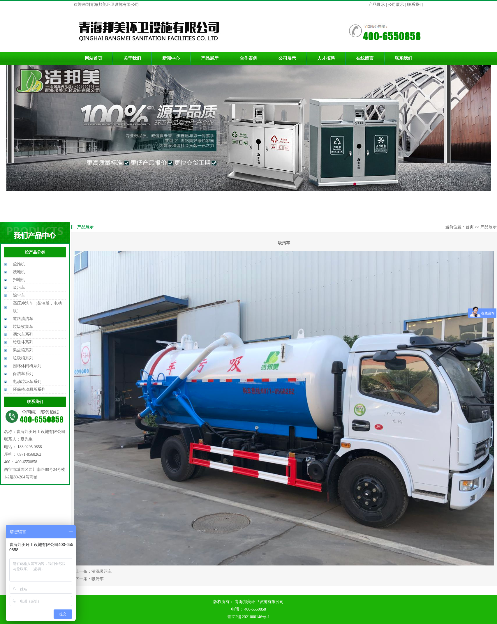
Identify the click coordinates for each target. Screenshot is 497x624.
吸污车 (19, 287)
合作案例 (248, 58)
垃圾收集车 (23, 326)
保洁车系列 (23, 374)
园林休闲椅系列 (27, 366)
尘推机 (19, 264)
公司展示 (395, 4)
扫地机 (19, 279)
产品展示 (377, 4)
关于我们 (132, 58)
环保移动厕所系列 (29, 389)
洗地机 (19, 272)
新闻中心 (171, 58)
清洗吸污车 (101, 571)
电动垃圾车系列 (27, 381)
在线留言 (364, 58)
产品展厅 (209, 58)
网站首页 (93, 58)
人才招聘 (326, 58)
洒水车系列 (23, 334)
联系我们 (415, 4)
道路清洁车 (23, 319)
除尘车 (19, 295)
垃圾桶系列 (23, 358)
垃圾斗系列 (23, 342)
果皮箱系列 (23, 350)
